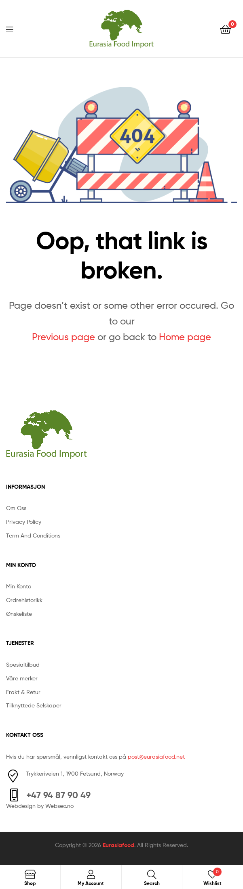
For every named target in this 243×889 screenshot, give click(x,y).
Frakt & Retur (23, 691)
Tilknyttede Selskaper (33, 705)
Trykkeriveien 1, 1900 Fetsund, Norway (75, 773)
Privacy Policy (23, 521)
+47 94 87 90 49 (58, 795)
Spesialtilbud (23, 664)
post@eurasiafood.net (156, 756)
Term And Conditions (33, 535)
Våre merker (22, 678)
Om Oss (16, 507)
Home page (185, 337)
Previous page (63, 337)
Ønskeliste (19, 613)
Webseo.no (59, 805)
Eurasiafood (118, 845)
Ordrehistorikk (24, 599)
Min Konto (18, 586)
